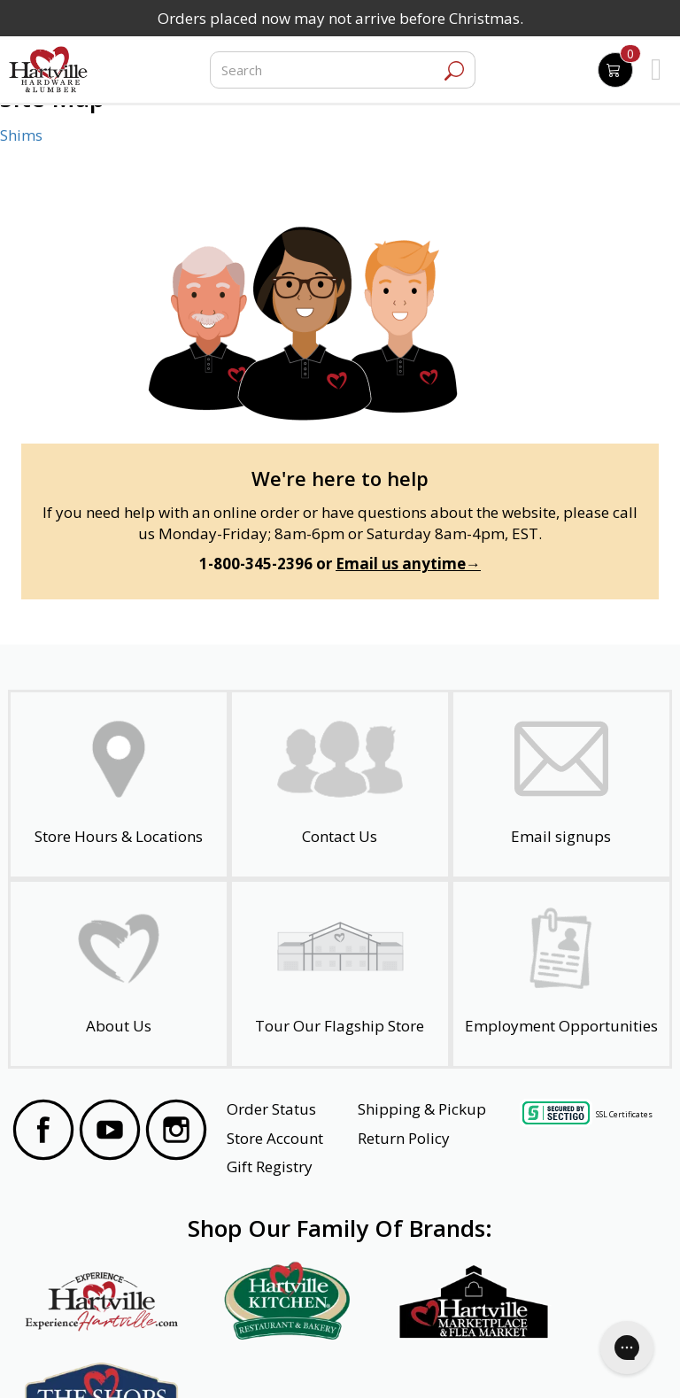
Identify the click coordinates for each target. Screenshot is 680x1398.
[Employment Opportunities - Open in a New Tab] (561, 974)
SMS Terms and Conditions (582, 1360)
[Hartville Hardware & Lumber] (48, 70)
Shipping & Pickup (422, 1109)
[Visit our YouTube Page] (110, 1132)
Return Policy (404, 1138)
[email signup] (561, 784)
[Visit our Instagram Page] (176, 1132)
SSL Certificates (624, 1113)
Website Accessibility (81, 1360)
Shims (21, 135)
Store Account (275, 1138)
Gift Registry (270, 1166)
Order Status (271, 1109)
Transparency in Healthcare (425, 1360)
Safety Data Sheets (285, 1360)
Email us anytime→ (408, 563)
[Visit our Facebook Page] (43, 1132)
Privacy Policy (183, 1360)
